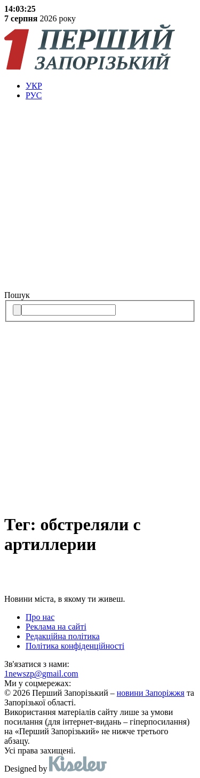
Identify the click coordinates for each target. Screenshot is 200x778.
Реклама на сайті (56, 626)
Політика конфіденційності (75, 645)
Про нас (40, 617)
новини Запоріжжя (151, 692)
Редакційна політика (63, 636)
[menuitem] (111, 86)
